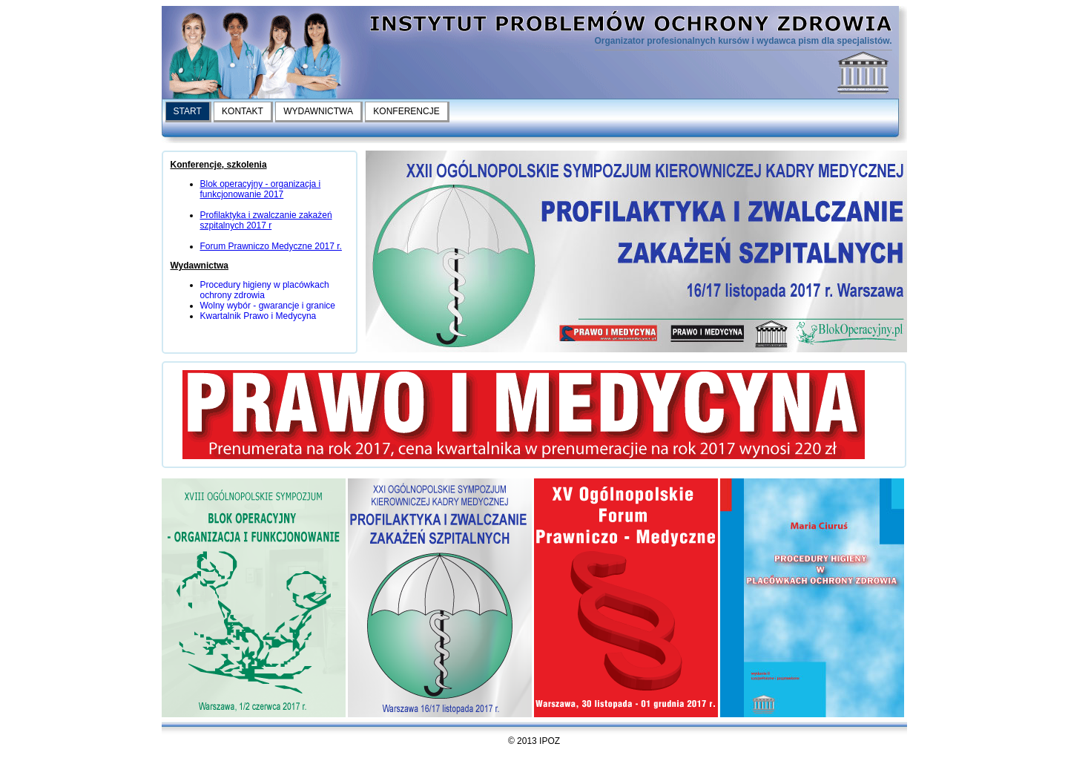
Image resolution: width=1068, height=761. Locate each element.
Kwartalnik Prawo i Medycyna (258, 316)
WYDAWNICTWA (318, 111)
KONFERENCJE (406, 111)
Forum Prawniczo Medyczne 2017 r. (271, 246)
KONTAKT (242, 111)
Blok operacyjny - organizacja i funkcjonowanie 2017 (260, 189)
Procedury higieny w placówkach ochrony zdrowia (264, 290)
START (188, 111)
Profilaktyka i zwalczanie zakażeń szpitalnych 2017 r (266, 220)
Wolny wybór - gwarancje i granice (268, 305)
